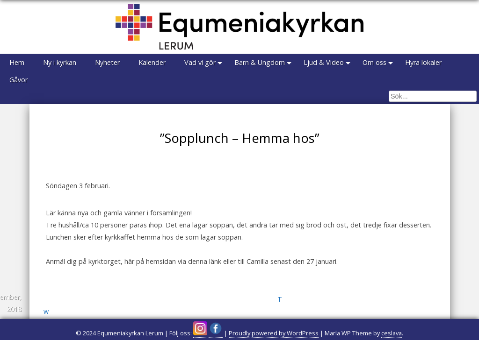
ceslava (391, 333)
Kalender (152, 62)
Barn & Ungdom (259, 62)
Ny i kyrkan (59, 62)
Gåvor (18, 79)
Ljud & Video (324, 62)
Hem (16, 62)
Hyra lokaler (423, 62)
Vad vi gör (200, 62)
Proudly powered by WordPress (274, 333)
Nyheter (107, 62)
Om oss (374, 62)
